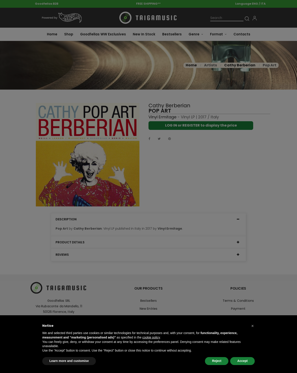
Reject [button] (216, 361)
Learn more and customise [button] (69, 361)
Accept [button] (242, 361)
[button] (252, 325)
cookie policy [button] (151, 337)
